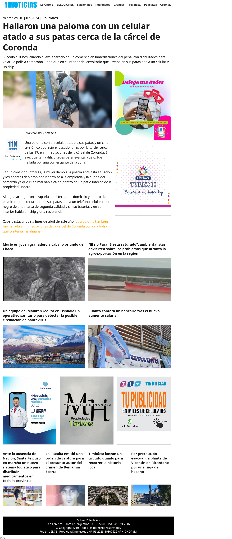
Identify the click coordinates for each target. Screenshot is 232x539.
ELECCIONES (65, 4)
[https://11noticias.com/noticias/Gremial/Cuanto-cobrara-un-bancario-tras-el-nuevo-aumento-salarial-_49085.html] (129, 339)
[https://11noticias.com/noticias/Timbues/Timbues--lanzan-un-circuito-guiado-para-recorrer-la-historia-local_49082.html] (108, 479)
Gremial (119, 4)
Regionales (102, 4)
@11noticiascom (13, 159)
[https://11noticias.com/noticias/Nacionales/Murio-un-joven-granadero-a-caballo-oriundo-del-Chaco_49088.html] (44, 272)
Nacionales (84, 4)
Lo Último (46, 4)
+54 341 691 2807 (119, 524)
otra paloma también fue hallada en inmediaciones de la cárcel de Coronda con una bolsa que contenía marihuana (55, 226)
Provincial (134, 4)
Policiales (150, 4)
